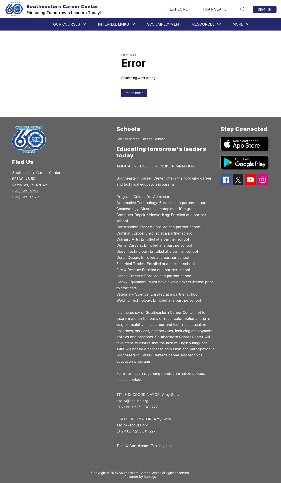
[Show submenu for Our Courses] (66, 24)
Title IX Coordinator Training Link (144, 445)
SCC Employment (164, 24)
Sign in (264, 9)
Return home (134, 93)
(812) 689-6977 (25, 197)
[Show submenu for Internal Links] (113, 24)
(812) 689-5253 (25, 191)
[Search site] (243, 9)
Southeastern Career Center (140, 139)
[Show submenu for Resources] (203, 24)
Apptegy (150, 477)
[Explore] (181, 9)
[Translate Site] (217, 9)
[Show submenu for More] (238, 24)
